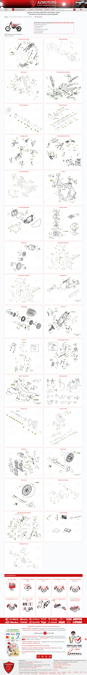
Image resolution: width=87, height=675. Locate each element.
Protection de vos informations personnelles (33, 630)
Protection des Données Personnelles (62, 665)
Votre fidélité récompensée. (29, 651)
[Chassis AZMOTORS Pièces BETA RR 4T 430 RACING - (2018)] (63, 188)
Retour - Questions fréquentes (60, 663)
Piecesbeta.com (53, 673)
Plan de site (54, 670)
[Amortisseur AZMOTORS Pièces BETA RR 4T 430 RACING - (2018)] (23, 87)
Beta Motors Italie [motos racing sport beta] (43, 672)
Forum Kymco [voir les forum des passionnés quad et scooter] (34, 673)
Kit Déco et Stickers (43, 599)
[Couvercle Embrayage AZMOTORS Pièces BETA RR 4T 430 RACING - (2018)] (23, 220)
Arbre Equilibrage (39, 31)
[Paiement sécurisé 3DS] (12, 635)
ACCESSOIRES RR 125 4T (12, 599)
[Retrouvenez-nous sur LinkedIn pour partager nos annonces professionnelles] (50, 656)
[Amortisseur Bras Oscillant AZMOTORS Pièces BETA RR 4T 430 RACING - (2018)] (63, 87)
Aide (52, 9)
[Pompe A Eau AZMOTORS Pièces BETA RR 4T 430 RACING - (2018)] (23, 422)
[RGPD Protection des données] (74, 637)
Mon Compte (38, 9)
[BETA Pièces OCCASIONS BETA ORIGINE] (59, 605)
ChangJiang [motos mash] (63, 672)
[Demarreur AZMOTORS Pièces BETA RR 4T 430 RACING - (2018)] (23, 258)
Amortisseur (38, 27)
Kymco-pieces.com (43, 673)
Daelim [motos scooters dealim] (21, 673)
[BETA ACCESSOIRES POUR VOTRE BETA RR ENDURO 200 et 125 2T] (59, 588)
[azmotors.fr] (18, 9)
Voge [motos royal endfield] (58, 672)
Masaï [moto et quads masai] (59, 673)
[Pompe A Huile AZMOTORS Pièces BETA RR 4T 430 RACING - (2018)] (63, 428)
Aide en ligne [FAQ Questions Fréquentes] (37, 643)
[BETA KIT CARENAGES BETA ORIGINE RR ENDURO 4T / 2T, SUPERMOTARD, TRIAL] (28, 587)
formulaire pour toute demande (29, 667)
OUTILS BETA (12, 579)
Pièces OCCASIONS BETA (59, 599)
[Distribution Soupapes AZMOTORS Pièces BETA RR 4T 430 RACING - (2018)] (63, 257)
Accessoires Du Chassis (40, 24)
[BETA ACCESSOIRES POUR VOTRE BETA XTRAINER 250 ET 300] (75, 588)
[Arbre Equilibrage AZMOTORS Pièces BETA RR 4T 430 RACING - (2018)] (23, 119)
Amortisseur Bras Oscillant (41, 29)
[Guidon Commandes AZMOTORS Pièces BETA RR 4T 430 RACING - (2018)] (23, 391)
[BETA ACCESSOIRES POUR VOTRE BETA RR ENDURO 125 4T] (12, 606)
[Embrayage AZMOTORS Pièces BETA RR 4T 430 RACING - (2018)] (23, 319)
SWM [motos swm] (81, 672)
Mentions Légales (58, 666)
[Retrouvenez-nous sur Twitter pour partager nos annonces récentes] (42, 656)
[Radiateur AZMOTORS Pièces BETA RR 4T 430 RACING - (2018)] (23, 463)
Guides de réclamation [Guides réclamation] (27, 643)
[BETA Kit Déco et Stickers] (43, 604)
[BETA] (75, 608)
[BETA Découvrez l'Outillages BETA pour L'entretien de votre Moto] (12, 585)
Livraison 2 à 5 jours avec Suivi (29, 636)
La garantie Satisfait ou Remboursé (31, 641)
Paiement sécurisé (26, 628)
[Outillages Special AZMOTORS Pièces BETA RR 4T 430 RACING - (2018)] (63, 391)
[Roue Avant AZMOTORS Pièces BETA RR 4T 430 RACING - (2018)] (23, 495)
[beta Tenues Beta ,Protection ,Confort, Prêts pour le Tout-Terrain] (28, 606)
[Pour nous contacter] (74, 650)
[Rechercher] (74, 10)
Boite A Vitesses (39, 32)
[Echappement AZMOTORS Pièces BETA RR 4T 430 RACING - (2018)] (63, 289)
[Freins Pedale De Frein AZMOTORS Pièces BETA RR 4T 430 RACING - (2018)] (63, 355)
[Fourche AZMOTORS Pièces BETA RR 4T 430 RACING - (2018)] (23, 357)
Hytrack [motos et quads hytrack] (69, 672)
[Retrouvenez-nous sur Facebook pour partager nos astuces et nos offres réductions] (39, 656)
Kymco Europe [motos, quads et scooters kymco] (52, 672)
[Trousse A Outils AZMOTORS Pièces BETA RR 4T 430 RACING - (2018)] (63, 526)
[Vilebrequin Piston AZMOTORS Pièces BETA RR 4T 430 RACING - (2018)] (23, 557)
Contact (46, 9)
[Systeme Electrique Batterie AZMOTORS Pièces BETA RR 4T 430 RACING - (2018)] (23, 527)
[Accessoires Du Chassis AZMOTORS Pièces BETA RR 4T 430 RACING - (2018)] (23, 54)
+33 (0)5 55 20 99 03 (28, 663)
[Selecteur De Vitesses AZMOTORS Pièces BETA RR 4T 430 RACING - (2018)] (63, 493)
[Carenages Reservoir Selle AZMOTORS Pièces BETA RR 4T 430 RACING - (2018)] (63, 152)
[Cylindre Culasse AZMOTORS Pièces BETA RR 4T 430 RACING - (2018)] (63, 223)
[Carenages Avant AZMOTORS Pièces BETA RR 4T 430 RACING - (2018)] (23, 152)
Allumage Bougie (39, 26)
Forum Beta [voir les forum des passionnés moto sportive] (27, 673)
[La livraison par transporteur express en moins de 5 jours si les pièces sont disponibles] (12, 649)
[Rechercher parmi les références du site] (65, 10)
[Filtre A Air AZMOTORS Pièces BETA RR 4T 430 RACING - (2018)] (63, 322)
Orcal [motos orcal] (85, 672)
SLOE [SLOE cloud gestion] (63, 673)
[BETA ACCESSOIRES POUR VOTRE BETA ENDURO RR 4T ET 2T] (43, 588)
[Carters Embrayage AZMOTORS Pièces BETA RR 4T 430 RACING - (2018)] (23, 186)
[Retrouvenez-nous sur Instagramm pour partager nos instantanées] (46, 656)
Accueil (31, 9)
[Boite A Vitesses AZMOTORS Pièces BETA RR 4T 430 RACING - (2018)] (63, 118)
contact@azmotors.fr (37, 666)
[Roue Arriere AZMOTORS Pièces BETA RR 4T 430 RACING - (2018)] (63, 463)
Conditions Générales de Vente (61, 667)
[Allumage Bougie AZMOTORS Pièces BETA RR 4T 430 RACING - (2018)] (63, 51)
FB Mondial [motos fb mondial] (75, 672)
